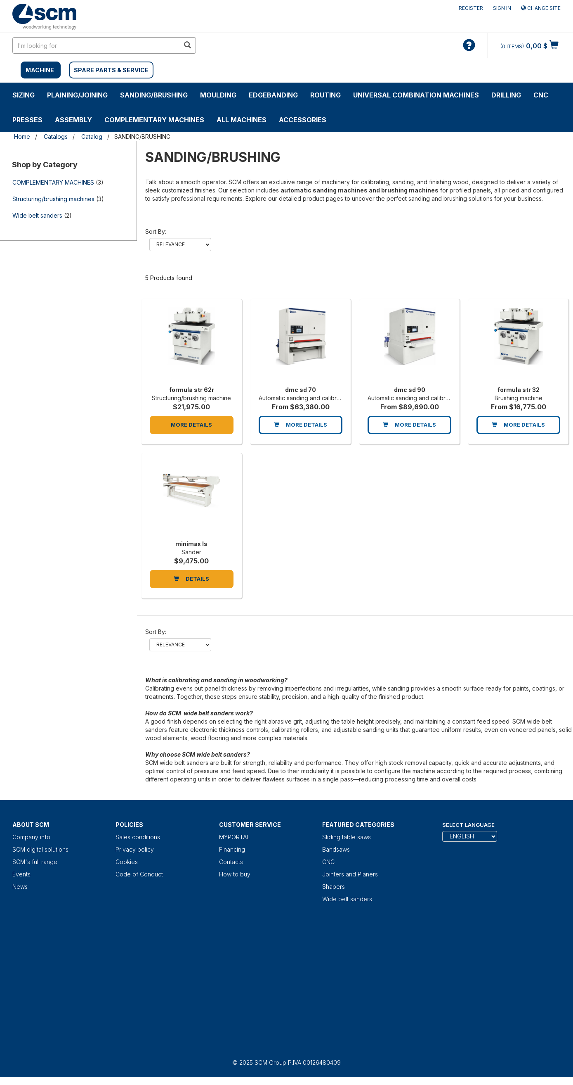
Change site (541, 8)
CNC (540, 95)
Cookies (127, 861)
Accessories (302, 120)
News (20, 886)
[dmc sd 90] (409, 344)
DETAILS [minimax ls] (191, 578)
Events (21, 874)
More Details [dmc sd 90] (409, 424)
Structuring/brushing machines (53, 198)
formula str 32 (519, 389)
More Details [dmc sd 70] (300, 424)
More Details (191, 424)
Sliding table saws (346, 836)
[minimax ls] (191, 498)
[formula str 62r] (191, 344)
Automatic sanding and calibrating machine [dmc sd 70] (316, 397)
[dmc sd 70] (300, 344)
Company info (31, 836)
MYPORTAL (234, 836)
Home (22, 136)
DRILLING (506, 95)
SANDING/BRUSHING (154, 95)
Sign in (502, 8)
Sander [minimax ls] (191, 552)
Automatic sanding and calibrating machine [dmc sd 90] (425, 397)
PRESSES (27, 120)
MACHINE (40, 70)
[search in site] (96, 45)
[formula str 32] (518, 344)
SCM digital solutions (40, 849)
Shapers (333, 886)
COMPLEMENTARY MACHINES (154, 120)
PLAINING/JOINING (77, 95)
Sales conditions (138, 836)
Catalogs (56, 136)
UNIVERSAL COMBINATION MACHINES (416, 95)
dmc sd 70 (300, 389)
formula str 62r (191, 389)
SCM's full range (34, 861)
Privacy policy (135, 849)
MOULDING (218, 95)
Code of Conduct (139, 874)
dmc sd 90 (409, 389)
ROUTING (325, 95)
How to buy (234, 874)
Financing (232, 849)
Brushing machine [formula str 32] (518, 397)
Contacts (231, 861)
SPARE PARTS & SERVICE (111, 70)
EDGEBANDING (273, 95)
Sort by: (155, 231)
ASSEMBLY (73, 120)
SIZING (23, 95)
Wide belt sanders (37, 215)
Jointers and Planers (350, 874)
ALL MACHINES (241, 120)
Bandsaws (336, 849)
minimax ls (191, 543)
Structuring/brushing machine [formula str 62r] (191, 397)
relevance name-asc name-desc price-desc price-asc (180, 244)
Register (471, 8)
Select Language (468, 824)
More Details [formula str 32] (518, 424)
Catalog (91, 136)
